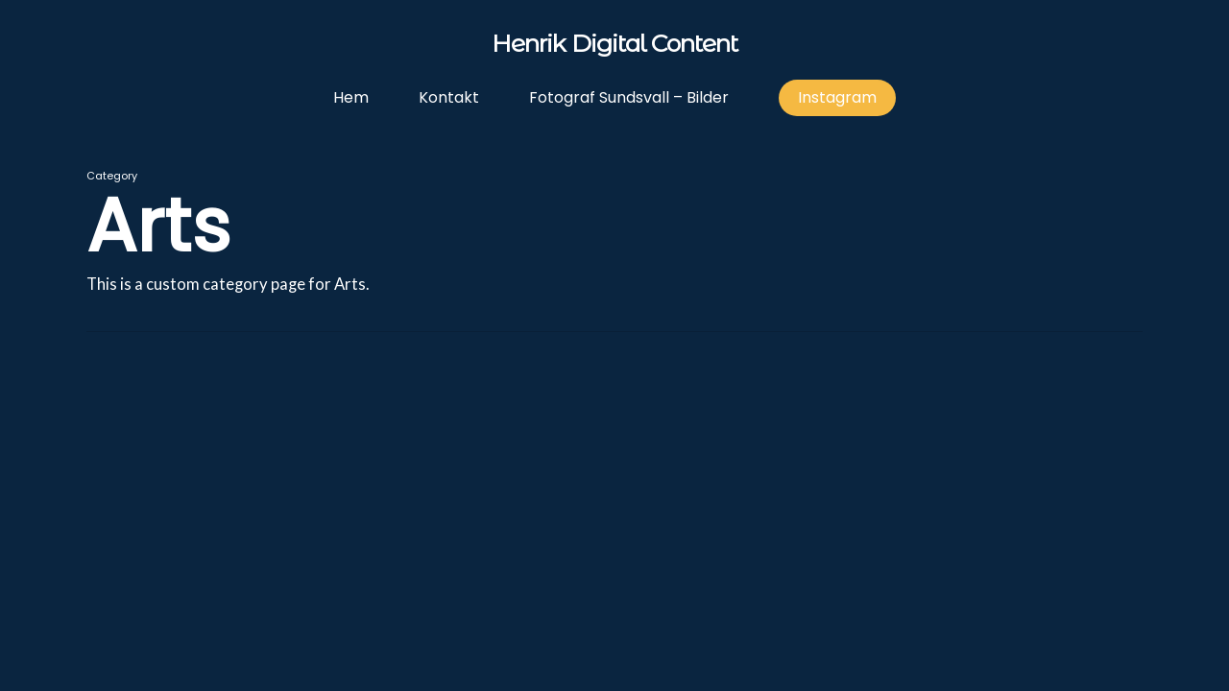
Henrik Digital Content (614, 45)
